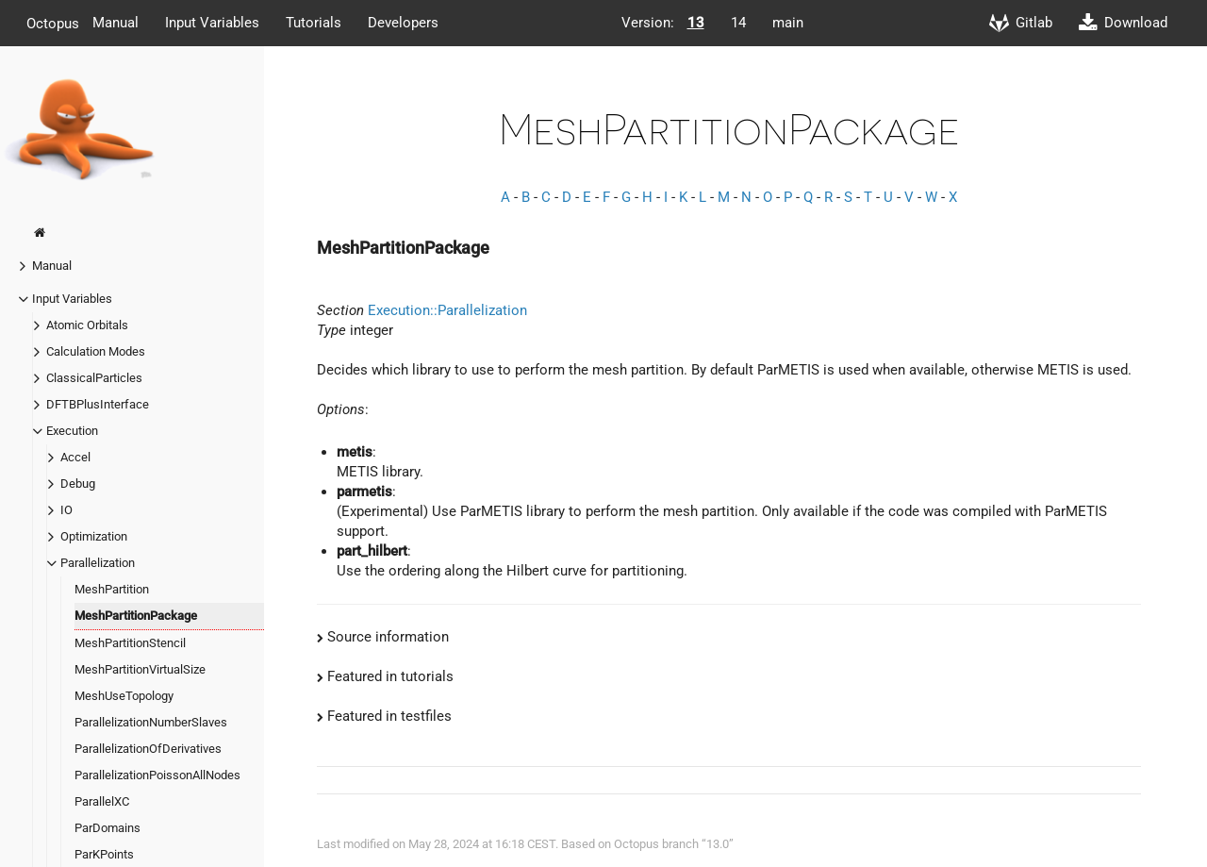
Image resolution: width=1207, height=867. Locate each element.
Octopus (52, 22)
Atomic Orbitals (87, 325)
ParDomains (107, 828)
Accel (75, 457)
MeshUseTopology (124, 696)
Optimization (93, 536)
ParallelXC (101, 801)
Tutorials (313, 22)
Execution (72, 431)
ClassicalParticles (94, 378)
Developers (403, 22)
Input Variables (212, 22)
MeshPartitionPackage (135, 616)
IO (66, 510)
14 (738, 22)
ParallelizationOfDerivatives (148, 749)
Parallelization (97, 563)
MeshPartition (111, 589)
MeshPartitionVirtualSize (140, 669)
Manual (115, 22)
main (787, 22)
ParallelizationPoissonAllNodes (157, 775)
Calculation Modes (95, 351)
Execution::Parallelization (447, 310)
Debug (77, 483)
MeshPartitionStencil (130, 643)
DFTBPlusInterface (97, 404)
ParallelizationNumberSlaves (150, 722)
